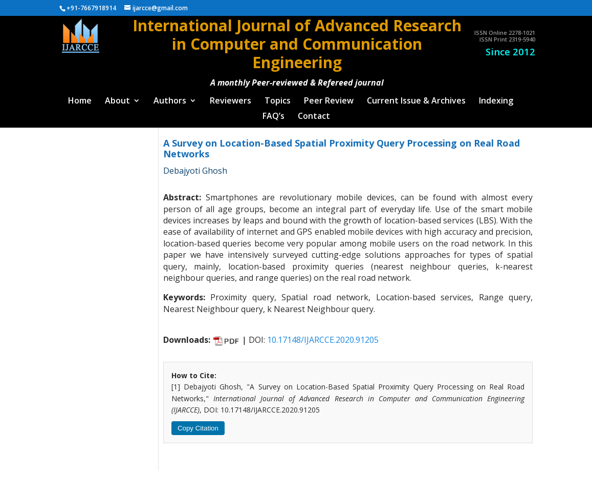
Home (80, 97)
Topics (278, 97)
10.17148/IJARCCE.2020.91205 (323, 336)
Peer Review (329, 97)
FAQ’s (273, 112)
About (117, 97)
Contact (314, 112)
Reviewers (230, 97)
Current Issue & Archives (416, 97)
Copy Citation (198, 424)
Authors (170, 97)
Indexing (496, 97)
